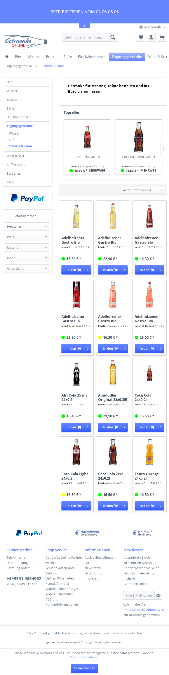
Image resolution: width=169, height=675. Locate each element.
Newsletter (93, 568)
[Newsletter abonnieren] (158, 595)
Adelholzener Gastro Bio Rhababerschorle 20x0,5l (149, 318)
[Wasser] (33, 57)
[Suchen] (112, 37)
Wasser (12, 91)
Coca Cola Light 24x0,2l (74, 476)
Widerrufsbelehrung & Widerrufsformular (61, 591)
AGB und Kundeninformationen (61, 602)
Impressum (93, 578)
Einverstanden (84, 668)
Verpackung (15, 268)
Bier (10, 82)
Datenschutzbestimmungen (144, 610)
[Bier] (18, 57)
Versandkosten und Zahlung (59, 570)
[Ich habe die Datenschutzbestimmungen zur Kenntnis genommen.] (125, 604)
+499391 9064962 (24, 578)
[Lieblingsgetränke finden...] (90, 37)
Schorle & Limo (20, 146)
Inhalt (11, 258)
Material (13, 247)
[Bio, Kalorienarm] (92, 57)
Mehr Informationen (84, 657)
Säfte (10, 108)
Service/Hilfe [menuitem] (151, 27)
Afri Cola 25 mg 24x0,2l (74, 397)
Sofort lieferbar (25, 216)
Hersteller (14, 226)
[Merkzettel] (140, 37)
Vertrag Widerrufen (59, 578)
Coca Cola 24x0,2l (87, 157)
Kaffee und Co (17, 165)
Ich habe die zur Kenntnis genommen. (144, 609)
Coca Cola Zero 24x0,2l (138, 157)
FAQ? (10, 182)
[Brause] (52, 57)
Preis (10, 237)
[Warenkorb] (162, 37)
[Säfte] (68, 57)
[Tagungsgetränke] (127, 57)
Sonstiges (14, 173)
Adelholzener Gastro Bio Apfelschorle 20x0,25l (72, 240)
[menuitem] (90, 37)
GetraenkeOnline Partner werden (63, 560)
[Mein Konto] (151, 37)
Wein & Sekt (15, 156)
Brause (12, 99)
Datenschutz (94, 573)
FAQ (88, 563)
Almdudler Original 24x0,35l (112, 397)
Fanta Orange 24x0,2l (147, 476)
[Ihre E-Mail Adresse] (139, 595)
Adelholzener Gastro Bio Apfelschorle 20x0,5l (109, 240)
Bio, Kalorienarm (19, 117)
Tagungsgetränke (20, 126)
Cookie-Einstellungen (100, 557)
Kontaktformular (57, 583)
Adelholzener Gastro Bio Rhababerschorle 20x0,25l (113, 318)
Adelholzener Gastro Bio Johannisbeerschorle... (149, 240)
